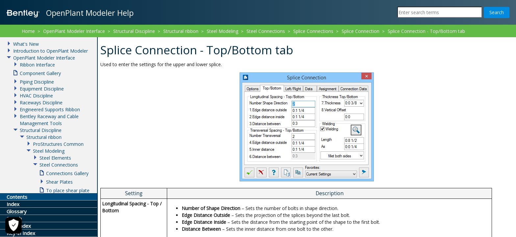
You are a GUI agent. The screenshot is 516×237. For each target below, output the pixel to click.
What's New (26, 44)
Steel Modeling (222, 31)
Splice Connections (313, 31)
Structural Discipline (134, 31)
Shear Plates (59, 182)
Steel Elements (55, 158)
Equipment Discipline (42, 89)
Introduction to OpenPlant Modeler (50, 51)
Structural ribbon (180, 31)
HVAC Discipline (36, 95)
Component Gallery (40, 73)
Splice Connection (360, 31)
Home (28, 31)
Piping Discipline (37, 82)
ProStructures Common (58, 144)
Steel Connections (265, 31)
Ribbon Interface (37, 65)
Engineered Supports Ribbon (50, 109)
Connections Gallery (67, 173)
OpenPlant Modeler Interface (74, 31)
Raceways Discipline (41, 102)
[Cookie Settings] (13, 225)
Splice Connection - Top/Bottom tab (426, 31)
